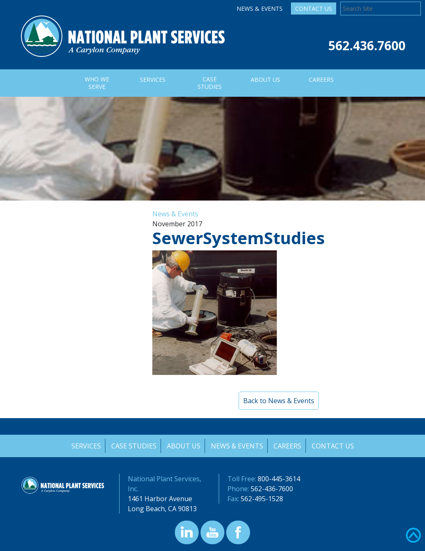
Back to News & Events (278, 400)
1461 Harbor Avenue (160, 498)
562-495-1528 (262, 498)
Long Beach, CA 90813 (162, 508)
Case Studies (133, 446)
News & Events (260, 8)
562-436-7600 (272, 488)
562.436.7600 (366, 45)
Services (85, 446)
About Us (183, 446)
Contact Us (313, 8)
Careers (288, 446)
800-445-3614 (279, 478)
